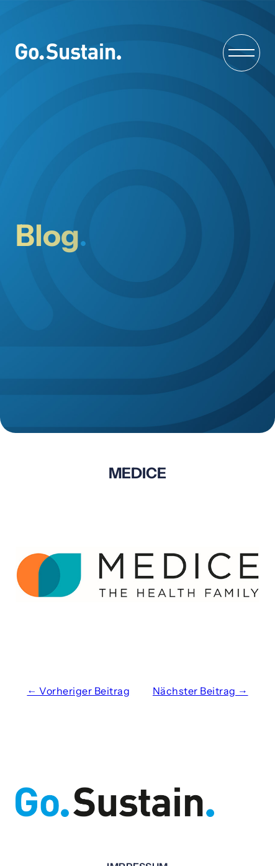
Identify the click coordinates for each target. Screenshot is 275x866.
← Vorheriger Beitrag (78, 691)
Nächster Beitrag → (200, 691)
